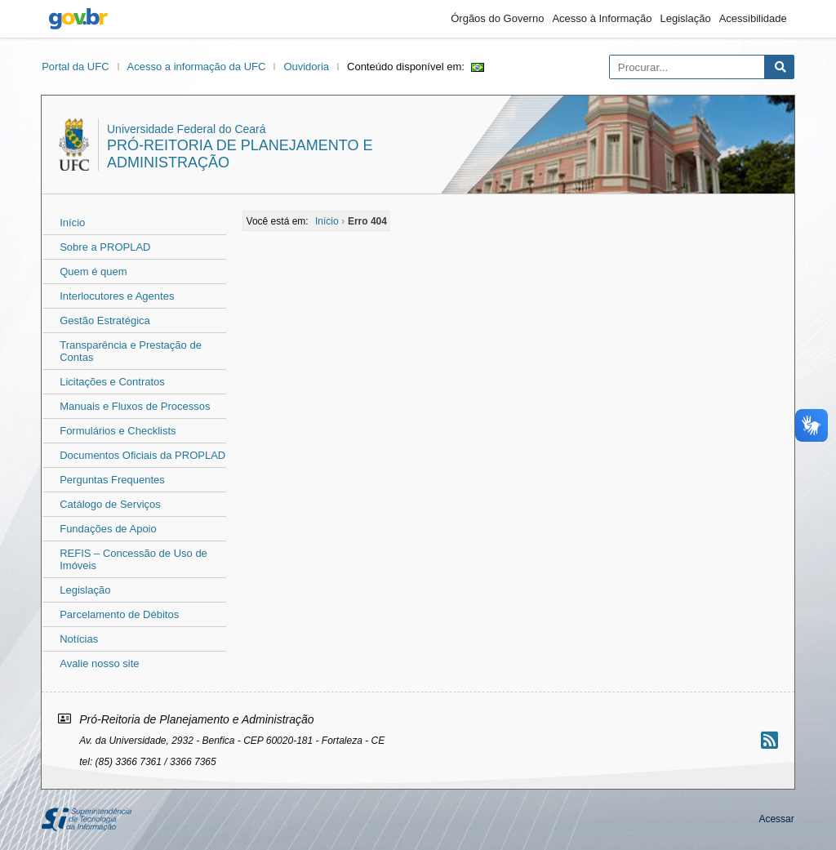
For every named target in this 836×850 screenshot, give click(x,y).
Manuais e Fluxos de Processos (135, 406)
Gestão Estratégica (105, 320)
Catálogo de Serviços (110, 504)
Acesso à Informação (601, 18)
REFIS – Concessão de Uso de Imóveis (133, 559)
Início (72, 222)
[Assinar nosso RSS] (769, 740)
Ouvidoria (306, 66)
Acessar (776, 819)
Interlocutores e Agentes (117, 296)
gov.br (78, 18)
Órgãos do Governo (497, 18)
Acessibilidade (753, 18)
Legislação (685, 18)
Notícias (79, 639)
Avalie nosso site (99, 663)
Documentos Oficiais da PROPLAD (142, 455)
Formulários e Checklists (118, 431)
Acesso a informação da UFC (196, 66)
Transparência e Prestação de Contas (131, 351)
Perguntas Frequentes (112, 480)
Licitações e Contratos (112, 382)
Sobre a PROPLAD (105, 247)
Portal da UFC (75, 66)
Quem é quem (93, 271)
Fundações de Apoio (108, 529)
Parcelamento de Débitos (119, 614)
